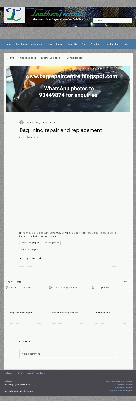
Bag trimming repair (21, 312)
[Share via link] (40, 258)
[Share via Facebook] (20, 258)
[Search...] (112, 20)
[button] (29, 44)
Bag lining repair (51, 242)
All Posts (10, 57)
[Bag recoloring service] (68, 297)
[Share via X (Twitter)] (27, 258)
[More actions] (115, 122)
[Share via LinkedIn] (33, 258)
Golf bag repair (74, 57)
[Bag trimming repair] (25, 297)
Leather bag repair (30, 242)
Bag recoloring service (65, 312)
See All (127, 281)
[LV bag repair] (111, 297)
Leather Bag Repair (51, 57)
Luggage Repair (27, 57)
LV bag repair (102, 312)
